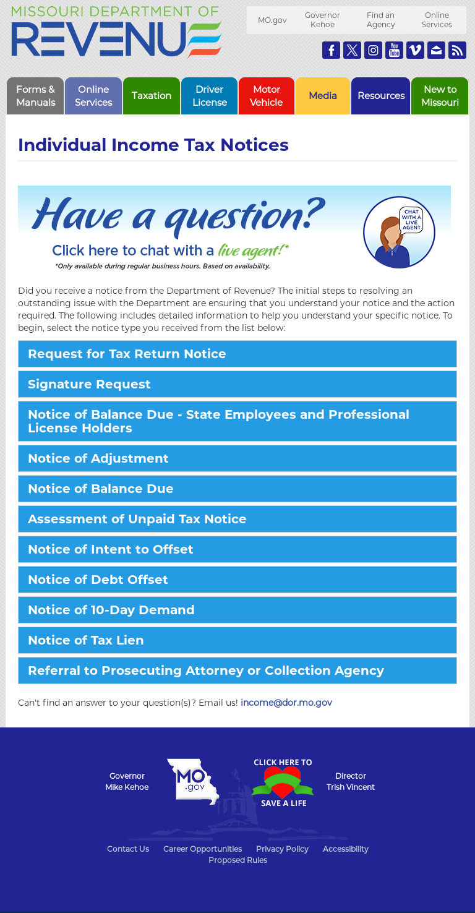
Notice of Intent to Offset (111, 549)
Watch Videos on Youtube (394, 50)
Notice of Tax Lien (86, 640)
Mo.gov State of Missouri (193, 781)
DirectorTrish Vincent (351, 781)
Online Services (437, 20)
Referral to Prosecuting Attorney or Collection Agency (206, 670)
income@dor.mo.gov (286, 702)
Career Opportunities (202, 849)
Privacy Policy (282, 849)
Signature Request (89, 384)
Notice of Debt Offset (98, 579)
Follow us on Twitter (352, 50)
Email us (436, 50)
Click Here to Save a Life (282, 782)
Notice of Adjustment (98, 458)
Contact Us (128, 849)
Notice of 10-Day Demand (111, 609)
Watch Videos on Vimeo (415, 50)
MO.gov (272, 20)
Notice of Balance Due (101, 488)
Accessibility (346, 849)
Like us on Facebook (331, 50)
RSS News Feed (457, 50)
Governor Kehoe (322, 20)
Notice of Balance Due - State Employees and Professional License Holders (218, 421)
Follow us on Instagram (373, 50)
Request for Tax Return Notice (127, 353)
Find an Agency (381, 20)
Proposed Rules (237, 860)
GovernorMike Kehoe (126, 781)
